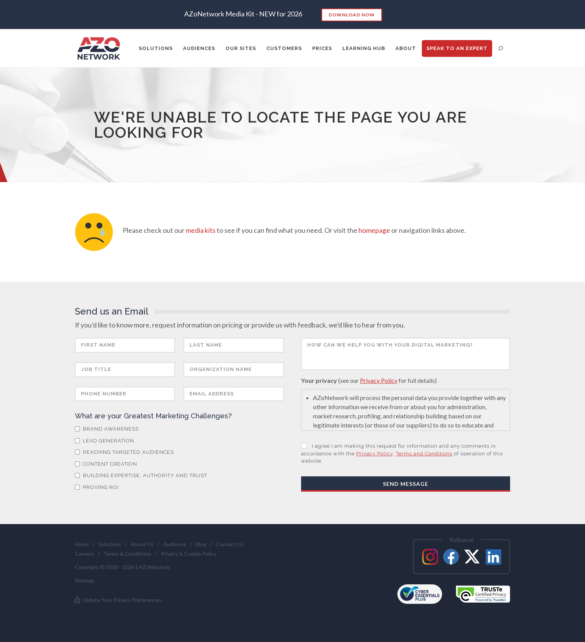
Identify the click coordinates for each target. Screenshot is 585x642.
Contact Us (229, 544)
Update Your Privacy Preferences (117, 600)
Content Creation (106, 464)
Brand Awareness (107, 429)
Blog (201, 544)
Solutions (110, 544)
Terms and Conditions (424, 453)
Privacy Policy (378, 380)
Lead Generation (104, 441)
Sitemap (84, 580)
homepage (374, 230)
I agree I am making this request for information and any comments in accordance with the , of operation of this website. (402, 453)
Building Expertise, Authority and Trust (141, 475)
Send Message (405, 484)
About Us (142, 544)
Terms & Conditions (127, 553)
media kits (201, 230)
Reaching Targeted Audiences (124, 452)
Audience (174, 544)
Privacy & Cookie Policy (188, 553)
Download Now (352, 15)
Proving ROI (97, 487)
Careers (84, 553)
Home (82, 544)
